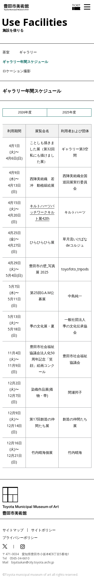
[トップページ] (16, 7)
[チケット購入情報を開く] (76, 7)
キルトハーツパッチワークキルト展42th (42, 212)
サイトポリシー (43, 530)
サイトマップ (13, 530)
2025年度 (69, 112)
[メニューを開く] (87, 7)
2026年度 (25, 112)
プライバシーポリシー (20, 537)
